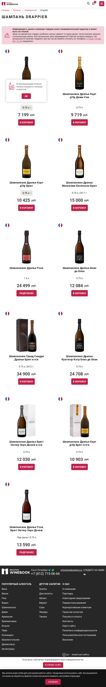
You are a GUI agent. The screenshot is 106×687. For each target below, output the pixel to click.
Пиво (4, 630)
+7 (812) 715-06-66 (45, 574)
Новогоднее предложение (76, 598)
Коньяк (6, 625)
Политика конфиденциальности (79, 630)
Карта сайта (69, 625)
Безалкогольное (10, 639)
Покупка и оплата (72, 616)
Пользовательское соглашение (79, 635)
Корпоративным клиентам (76, 607)
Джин (5, 612)
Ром (4, 598)
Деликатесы (8, 644)
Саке (41, 607)
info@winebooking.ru (71, 570)
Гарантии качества (72, 612)
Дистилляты (46, 593)
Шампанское (9, 607)
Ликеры (43, 612)
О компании (68, 589)
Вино (4, 589)
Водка (5, 602)
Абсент (43, 598)
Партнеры (67, 593)
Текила (43, 616)
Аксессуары (8, 649)
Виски (5, 593)
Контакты (67, 621)
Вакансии (67, 639)
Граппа (43, 589)
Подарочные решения (74, 602)
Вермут (43, 602)
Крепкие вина (9, 621)
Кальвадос (8, 635)
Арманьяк (7, 616)
